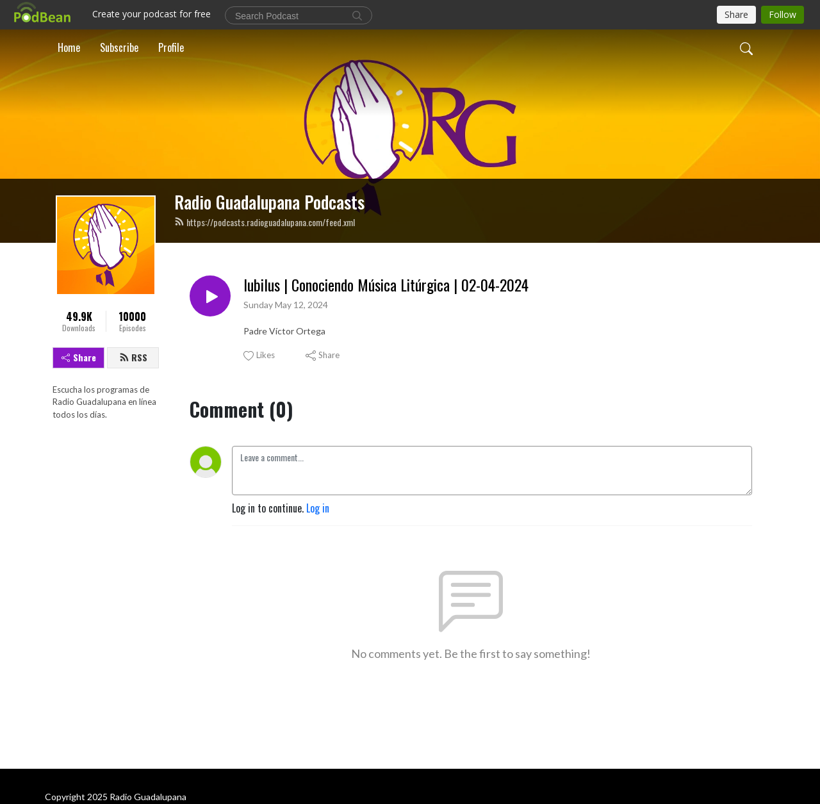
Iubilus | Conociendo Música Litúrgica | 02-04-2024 (386, 284)
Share (79, 357)
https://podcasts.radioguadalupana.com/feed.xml (264, 222)
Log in (317, 508)
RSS (133, 357)
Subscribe (119, 47)
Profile (171, 47)
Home (69, 47)
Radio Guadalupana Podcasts (269, 202)
